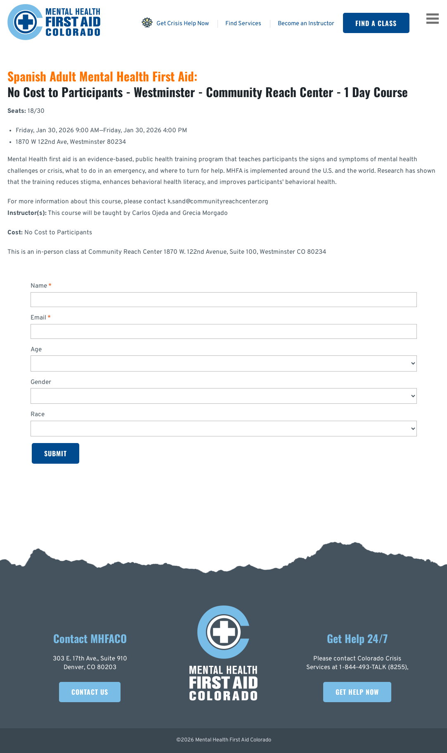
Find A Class (376, 23)
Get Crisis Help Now (175, 22)
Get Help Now (357, 692)
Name (39, 286)
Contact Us (89, 692)
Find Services (243, 24)
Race (38, 415)
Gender (41, 382)
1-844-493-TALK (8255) (373, 668)
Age (36, 350)
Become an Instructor (306, 24)
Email (38, 318)
